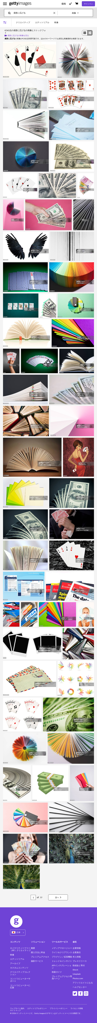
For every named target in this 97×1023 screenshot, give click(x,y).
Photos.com (78, 978)
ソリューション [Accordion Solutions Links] (38, 942)
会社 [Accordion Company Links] (75, 942)
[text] (33, 13)
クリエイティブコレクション (20, 973)
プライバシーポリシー (58, 1008)
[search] (10, 13)
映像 (12, 955)
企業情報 (77, 948)
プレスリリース (80, 961)
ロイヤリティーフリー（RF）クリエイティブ (20, 949)
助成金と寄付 (79, 965)
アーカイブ (15, 963)
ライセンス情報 (76, 1008)
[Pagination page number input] (33, 897)
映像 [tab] (56, 22)
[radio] (84, 32)
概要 (33, 948)
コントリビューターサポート (20, 979)
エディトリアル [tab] (42, 22)
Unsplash (77, 974)
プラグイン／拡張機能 (62, 957)
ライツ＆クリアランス (62, 952)
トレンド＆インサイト (62, 961)
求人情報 (77, 957)
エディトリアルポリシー (37, 1008)
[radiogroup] (87, 32)
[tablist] (37, 22)
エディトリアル (17, 959)
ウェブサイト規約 (17, 1008)
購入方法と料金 (38, 952)
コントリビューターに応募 (20, 986)
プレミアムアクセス (40, 957)
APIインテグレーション (61, 966)
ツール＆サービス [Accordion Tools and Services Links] (60, 942)
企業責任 (77, 952)
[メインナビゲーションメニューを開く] (5, 3)
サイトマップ (15, 1010)
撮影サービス (37, 961)
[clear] (55, 13)
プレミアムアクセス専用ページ (62, 977)
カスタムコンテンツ (19, 968)
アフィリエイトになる (83, 983)
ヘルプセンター (80, 987)
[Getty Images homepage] (20, 3)
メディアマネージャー (62, 948)
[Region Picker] (17, 932)
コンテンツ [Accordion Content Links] (15, 942)
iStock (75, 970)
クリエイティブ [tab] (23, 22)
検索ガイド (57, 972)
